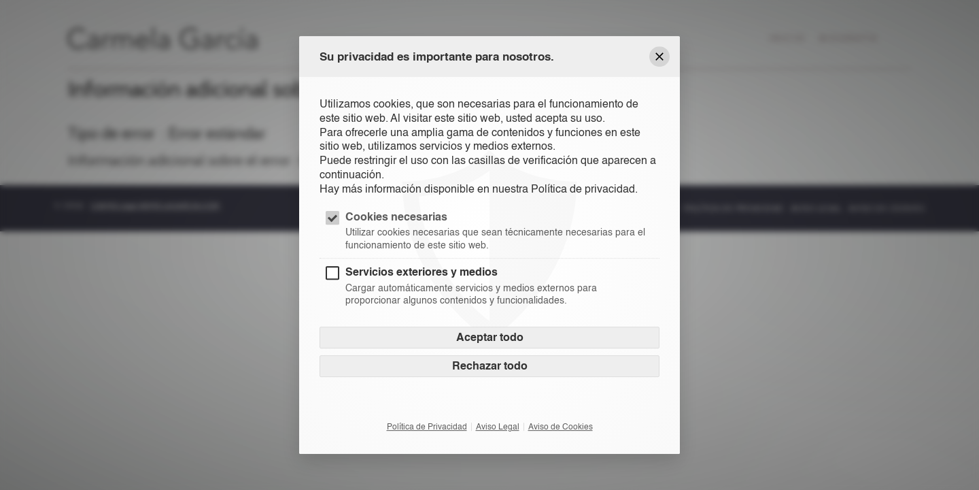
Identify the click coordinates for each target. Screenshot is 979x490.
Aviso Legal (497, 427)
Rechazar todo (490, 365)
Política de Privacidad (427, 427)
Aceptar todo (489, 337)
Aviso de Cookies (560, 427)
